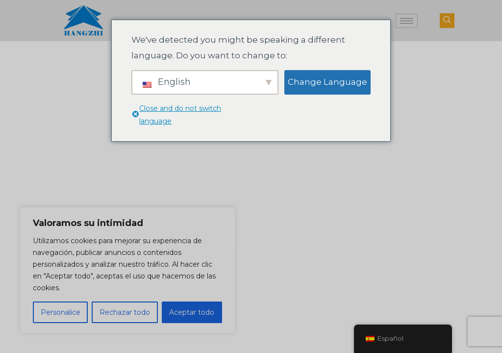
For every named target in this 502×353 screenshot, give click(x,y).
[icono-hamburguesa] (407, 21)
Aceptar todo (191, 312)
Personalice (60, 312)
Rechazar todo (125, 312)
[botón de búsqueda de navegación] (447, 20)
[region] (127, 270)
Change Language (327, 82)
